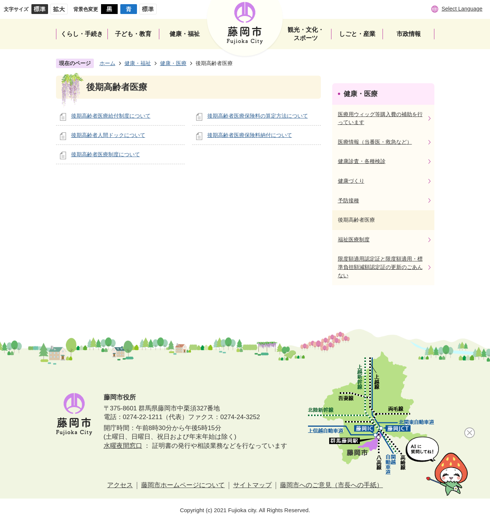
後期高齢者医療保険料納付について (249, 135)
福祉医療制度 (354, 239)
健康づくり (351, 181)
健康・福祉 (137, 63)
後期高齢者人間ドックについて (108, 135)
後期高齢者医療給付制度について (111, 116)
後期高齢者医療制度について (105, 154)
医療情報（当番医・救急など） (375, 142)
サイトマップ (252, 485)
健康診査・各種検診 (362, 161)
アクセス (120, 485)
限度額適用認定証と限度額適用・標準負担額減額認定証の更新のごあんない (380, 267)
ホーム (107, 63)
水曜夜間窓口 (123, 445)
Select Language (462, 9)
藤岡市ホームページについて (183, 485)
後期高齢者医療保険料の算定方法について (257, 116)
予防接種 (348, 200)
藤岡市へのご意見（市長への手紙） (331, 485)
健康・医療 (173, 63)
